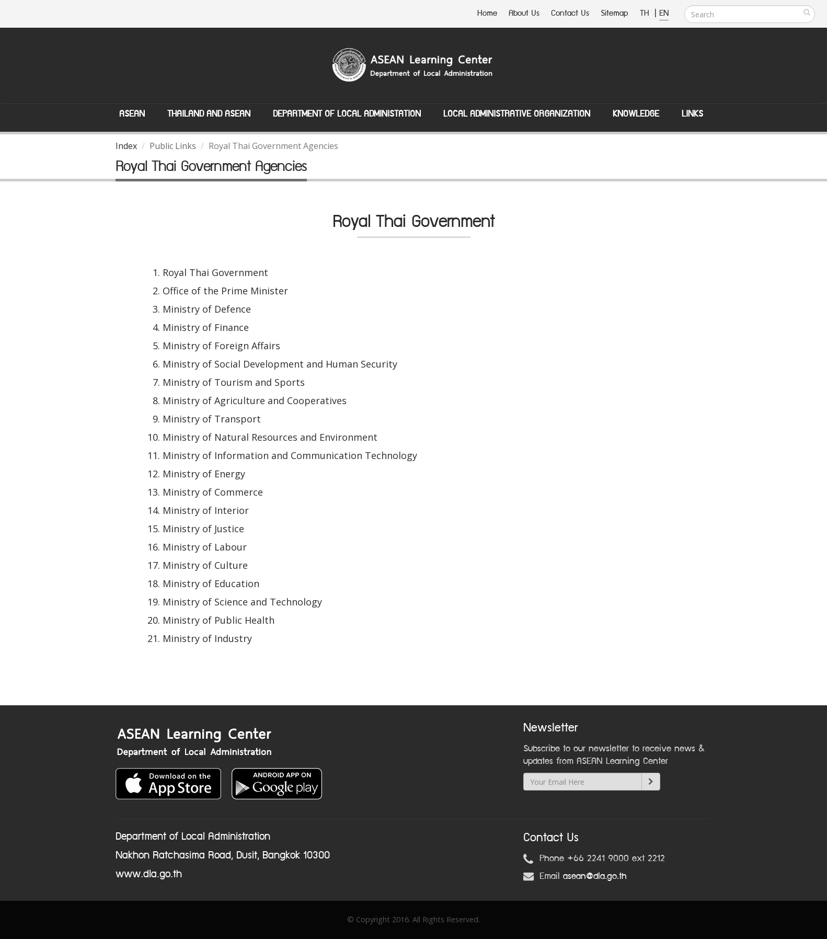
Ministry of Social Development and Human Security (280, 364)
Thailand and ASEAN (208, 114)
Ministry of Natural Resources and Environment (270, 437)
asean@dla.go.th (595, 876)
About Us (524, 13)
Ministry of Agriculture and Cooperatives (255, 400)
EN (664, 13)
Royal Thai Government (215, 272)
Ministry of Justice (203, 528)
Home (487, 13)
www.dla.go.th (149, 874)
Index (126, 146)
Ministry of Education (211, 583)
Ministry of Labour (205, 547)
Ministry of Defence (207, 309)
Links (692, 114)
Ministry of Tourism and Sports (234, 382)
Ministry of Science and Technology (242, 602)
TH (646, 13)
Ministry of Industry (207, 638)
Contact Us (570, 13)
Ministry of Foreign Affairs (221, 345)
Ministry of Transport (212, 419)
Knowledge (636, 114)
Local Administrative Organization (516, 114)
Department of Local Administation (347, 114)
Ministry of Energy (204, 473)
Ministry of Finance (206, 327)
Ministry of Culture (205, 565)
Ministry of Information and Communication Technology (290, 455)
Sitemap (614, 13)
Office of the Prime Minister (225, 290)
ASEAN (132, 114)
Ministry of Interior (206, 510)
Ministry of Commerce (213, 492)
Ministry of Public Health (218, 620)
